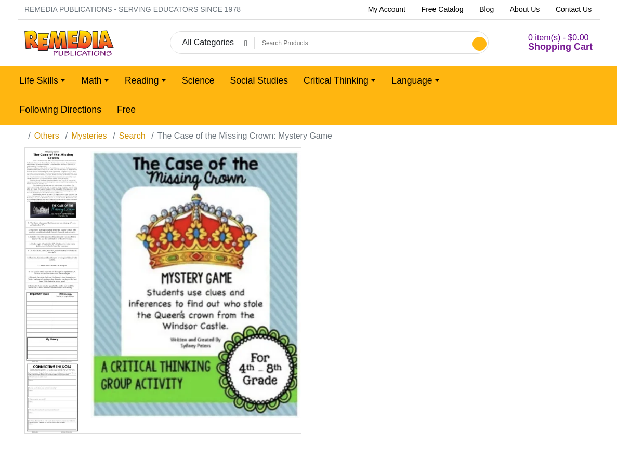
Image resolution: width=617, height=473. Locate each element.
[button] (548, 43)
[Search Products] (362, 43)
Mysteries (89, 135)
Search (132, 135)
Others (46, 135)
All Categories (208, 42)
